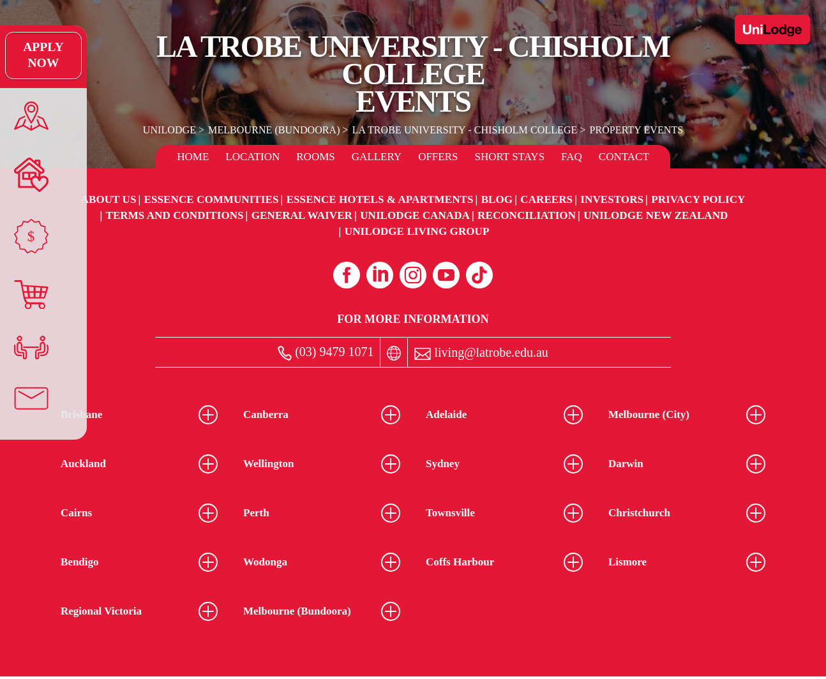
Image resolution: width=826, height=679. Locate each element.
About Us (109, 199)
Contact (624, 157)
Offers (438, 157)
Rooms (315, 157)
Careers (546, 199)
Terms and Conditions (174, 215)
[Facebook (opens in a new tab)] (346, 275)
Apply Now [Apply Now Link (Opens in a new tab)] (28, 55)
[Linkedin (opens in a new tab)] (379, 275)
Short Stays (510, 157)
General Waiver (302, 215)
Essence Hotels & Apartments (380, 199)
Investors (611, 199)
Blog (497, 199)
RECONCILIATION (526, 215)
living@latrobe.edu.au (481, 352)
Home (193, 157)
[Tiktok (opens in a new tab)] (479, 275)
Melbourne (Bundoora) (275, 129)
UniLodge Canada (415, 215)
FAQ (571, 157)
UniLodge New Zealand (655, 215)
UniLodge (171, 129)
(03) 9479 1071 (325, 353)
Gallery (377, 157)
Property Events (634, 129)
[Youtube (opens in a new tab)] (446, 275)
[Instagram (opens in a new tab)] (413, 275)
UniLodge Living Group (417, 231)
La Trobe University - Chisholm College (464, 129)
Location (252, 157)
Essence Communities (211, 199)
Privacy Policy (698, 199)
